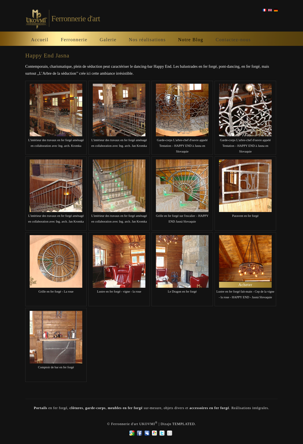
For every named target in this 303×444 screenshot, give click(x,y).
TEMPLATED (183, 424)
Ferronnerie (74, 39)
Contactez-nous (233, 39)
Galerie (108, 39)
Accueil (40, 39)
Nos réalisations (147, 39)
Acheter (245, 284)
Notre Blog (190, 39)
